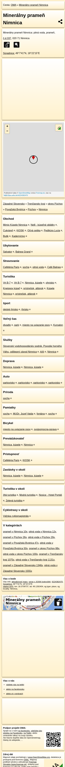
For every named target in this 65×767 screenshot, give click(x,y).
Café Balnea (54, 267)
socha (26, 267)
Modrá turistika (27, 495)
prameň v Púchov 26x (15, 537)
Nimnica (43, 209)
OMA (13, 5)
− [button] (7, 131)
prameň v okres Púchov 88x (44, 548)
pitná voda (38, 267)
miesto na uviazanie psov (36, 325)
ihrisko (24, 309)
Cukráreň (8, 230)
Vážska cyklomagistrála (16, 516)
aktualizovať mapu (20, 582)
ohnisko (50, 282)
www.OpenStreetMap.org (39, 757)
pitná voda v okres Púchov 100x (20, 554)
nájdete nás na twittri (15, 684)
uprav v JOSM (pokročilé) (40, 582)
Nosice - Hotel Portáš (50, 495)
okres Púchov (55, 203)
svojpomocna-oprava (45, 429)
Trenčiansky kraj (36, 203)
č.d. (7, 38)
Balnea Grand (23, 251)
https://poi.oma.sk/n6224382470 (16, 195)
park (16, 325)
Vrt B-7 (7, 282)
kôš (42, 351)
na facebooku (24, 731)
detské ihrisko (10, 309)
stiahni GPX (8, 586)
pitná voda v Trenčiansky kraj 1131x (35, 559)
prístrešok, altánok (33, 288)
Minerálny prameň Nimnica (33, 5)
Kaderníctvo (18, 236)
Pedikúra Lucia (52, 230)
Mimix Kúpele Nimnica (15, 225)
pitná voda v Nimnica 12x (42, 531)
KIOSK (20, 230)
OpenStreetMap (24, 193)
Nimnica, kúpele (33, 282)
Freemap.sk (40, 193)
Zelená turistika (14, 500)
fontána (41, 413)
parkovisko (9, 382)
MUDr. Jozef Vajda (23, 413)
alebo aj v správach (14, 693)
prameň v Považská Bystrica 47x (21, 543)
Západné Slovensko (14, 203)
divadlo (7, 325)
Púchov (32, 209)
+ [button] (7, 126)
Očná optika (33, 230)
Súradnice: (9, 53)
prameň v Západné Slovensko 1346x (23, 565)
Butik (6, 236)
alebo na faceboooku (15, 689)
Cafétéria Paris (11, 267)
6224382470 (57, 582)
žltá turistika (9, 495)
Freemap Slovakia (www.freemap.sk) (20, 763)
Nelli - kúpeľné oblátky (43, 225)
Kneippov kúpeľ (11, 288)
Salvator (7, 251)
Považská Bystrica (15, 209)
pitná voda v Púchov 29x (41, 537)
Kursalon (58, 325)
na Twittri (27, 733)
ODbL (26, 759)
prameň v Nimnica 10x (15, 531)
